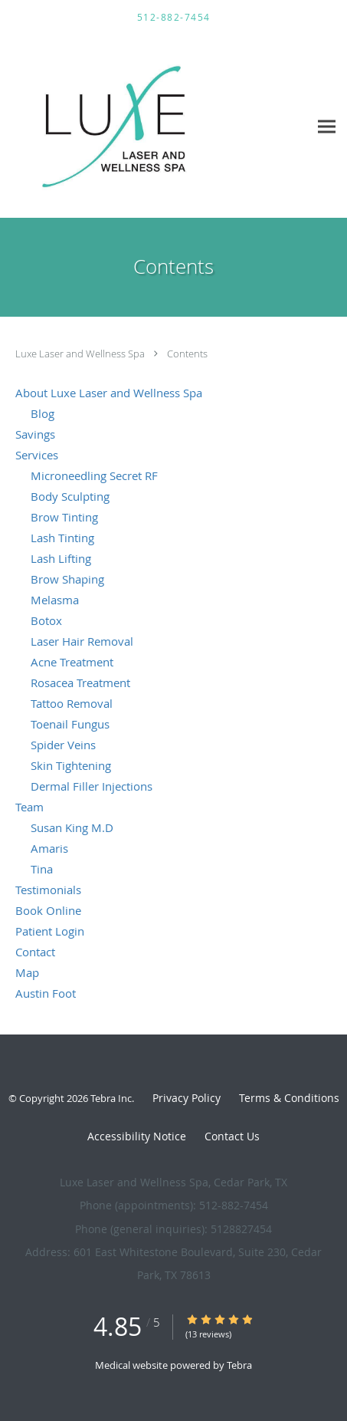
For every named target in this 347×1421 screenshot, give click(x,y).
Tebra (239, 1365)
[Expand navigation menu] (326, 126)
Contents (187, 353)
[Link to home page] (154, 126)
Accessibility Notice (136, 1136)
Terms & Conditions (289, 1097)
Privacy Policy (186, 1097)
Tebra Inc (111, 1098)
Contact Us (232, 1136)
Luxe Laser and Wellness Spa (81, 353)
